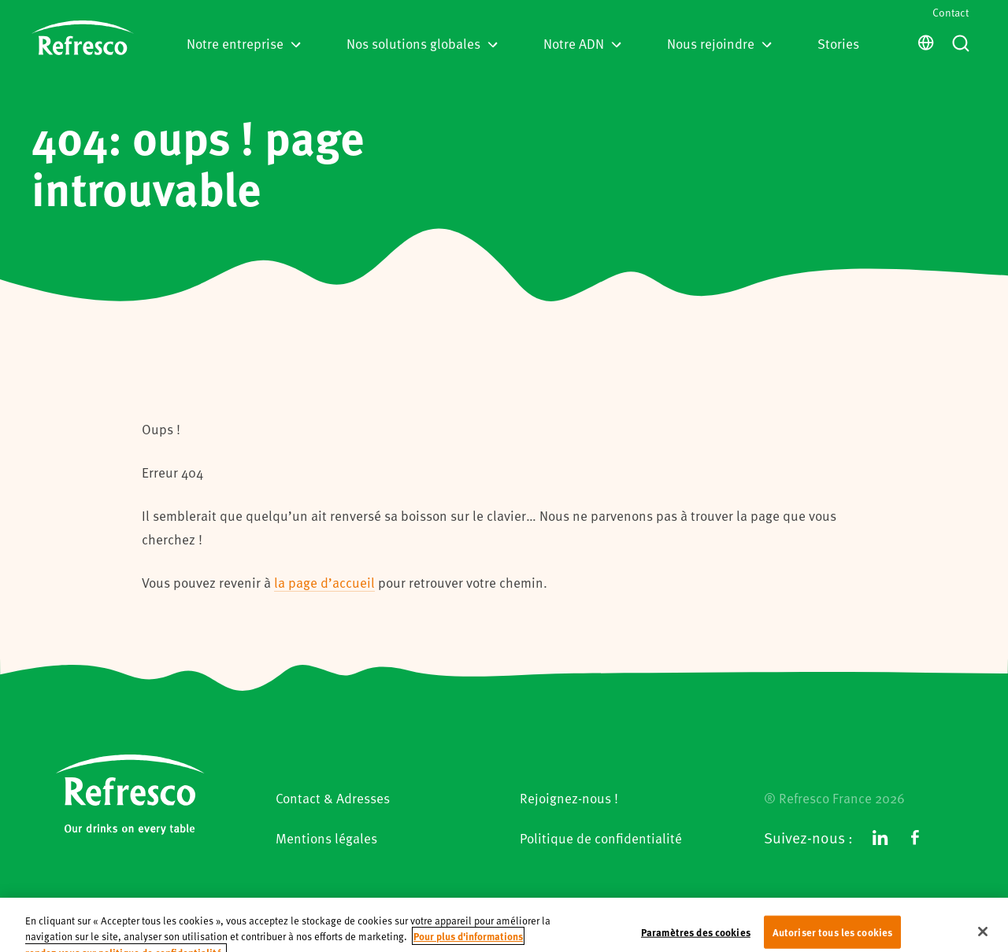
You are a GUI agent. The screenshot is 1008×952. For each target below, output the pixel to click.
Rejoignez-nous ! (569, 797)
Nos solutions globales (422, 43)
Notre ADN (582, 43)
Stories (838, 43)
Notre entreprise (244, 43)
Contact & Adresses (333, 797)
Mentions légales (326, 837)
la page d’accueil (324, 582)
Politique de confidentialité (601, 837)
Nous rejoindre (719, 43)
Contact (950, 12)
